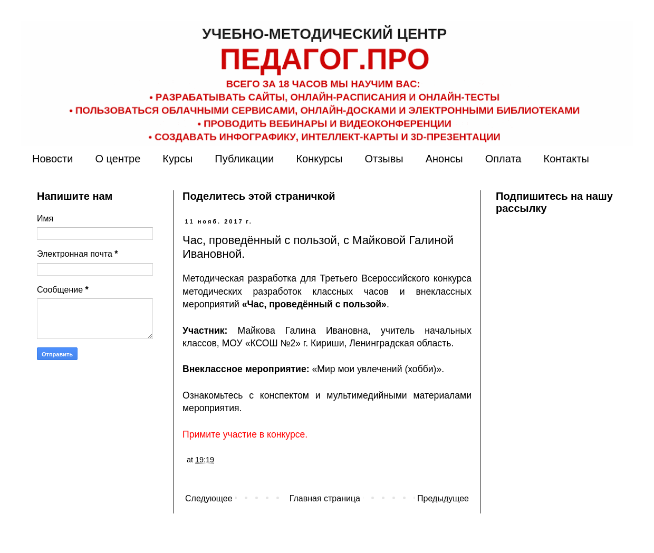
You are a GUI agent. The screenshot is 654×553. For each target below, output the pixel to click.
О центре (117, 158)
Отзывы (383, 158)
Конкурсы (319, 158)
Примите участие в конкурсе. (244, 434)
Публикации (244, 158)
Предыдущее (443, 498)
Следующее (209, 498)
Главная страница (325, 498)
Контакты (566, 158)
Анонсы (444, 158)
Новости (52, 158)
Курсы (177, 158)
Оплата (503, 158)
